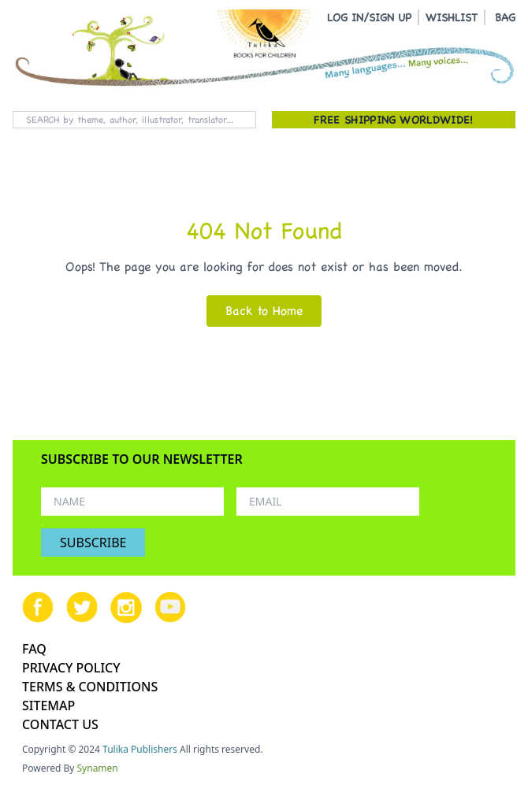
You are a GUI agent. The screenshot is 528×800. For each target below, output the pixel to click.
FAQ (34, 648)
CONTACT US (60, 724)
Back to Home (264, 310)
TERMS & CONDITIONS (90, 686)
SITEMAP (48, 705)
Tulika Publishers (139, 749)
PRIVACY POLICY (71, 667)
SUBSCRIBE (93, 542)
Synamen (97, 768)
